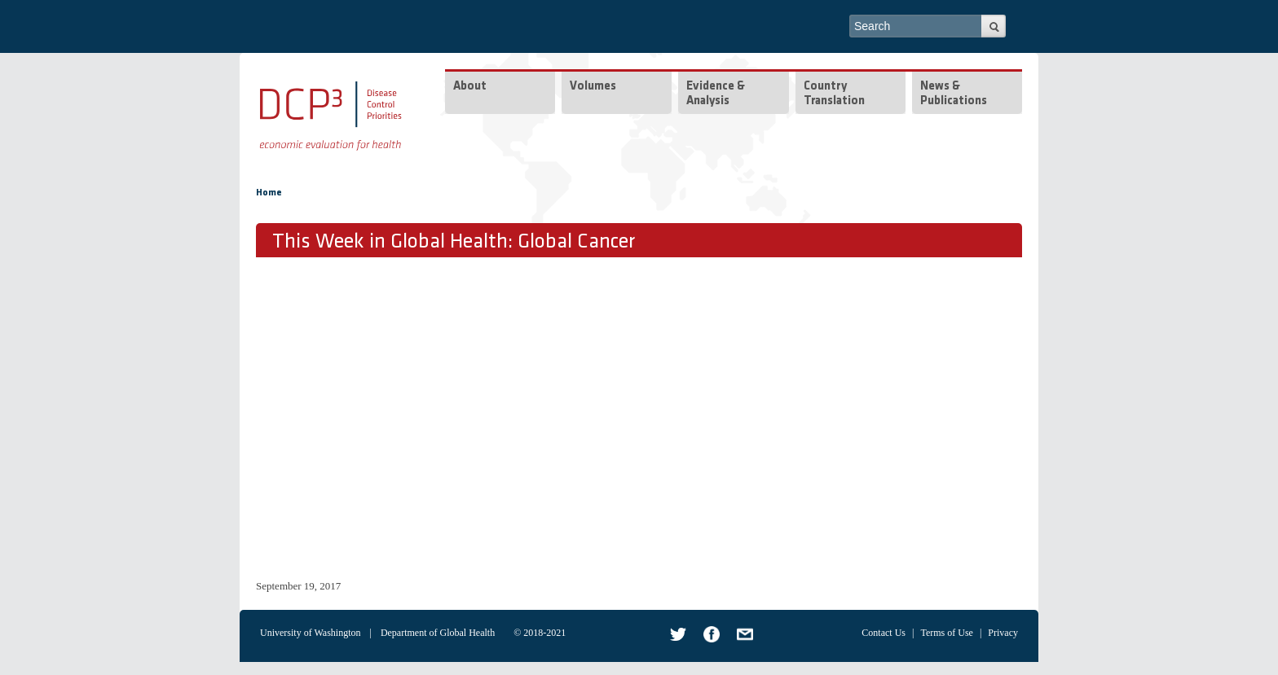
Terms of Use (946, 632)
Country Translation (834, 94)
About (470, 87)
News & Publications (953, 94)
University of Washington (310, 632)
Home (269, 193)
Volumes (593, 87)
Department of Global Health (438, 632)
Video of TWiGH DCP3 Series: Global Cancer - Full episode (517, 416)
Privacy (1003, 632)
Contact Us (884, 632)
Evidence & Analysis (715, 94)
